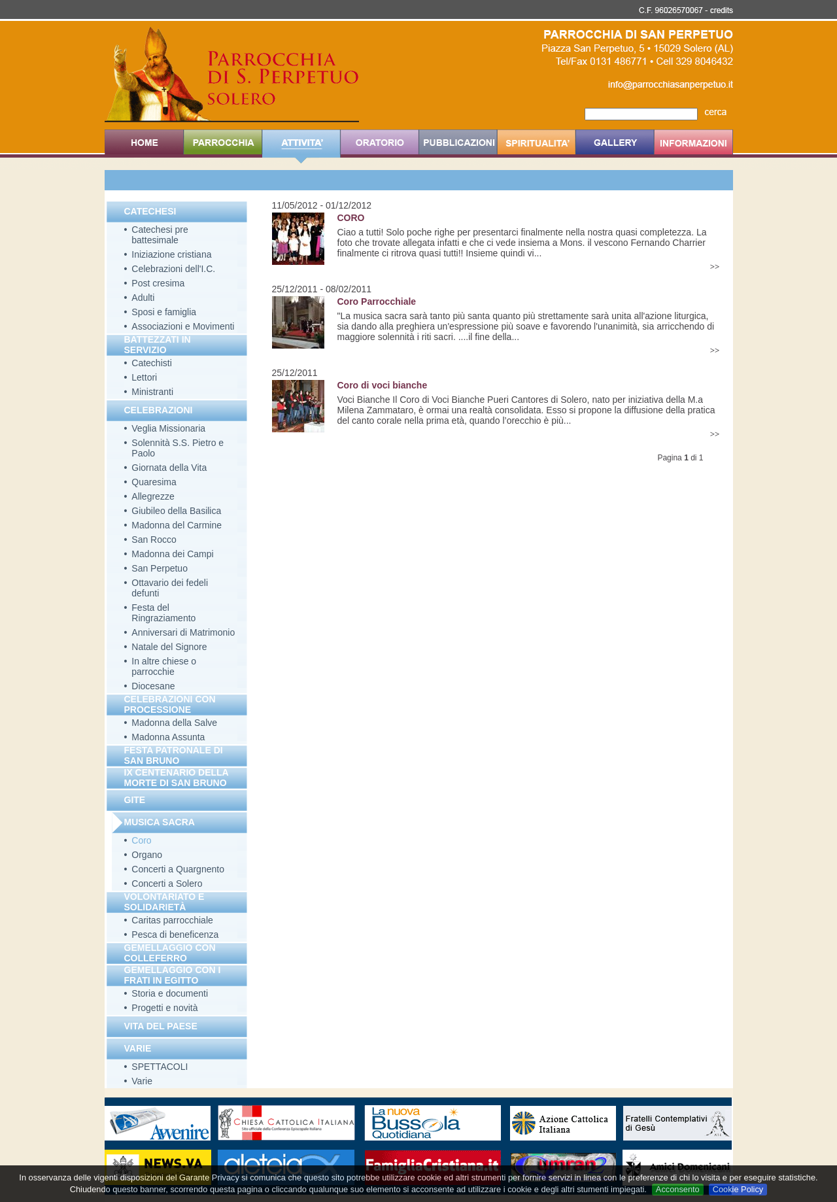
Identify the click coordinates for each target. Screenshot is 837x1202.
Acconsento (678, 1189)
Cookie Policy (738, 1189)
